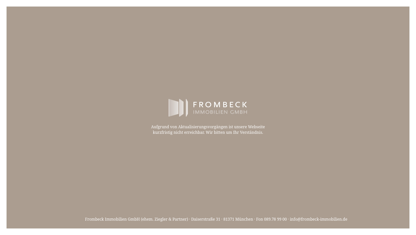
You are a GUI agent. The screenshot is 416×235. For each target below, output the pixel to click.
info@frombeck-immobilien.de (318, 219)
